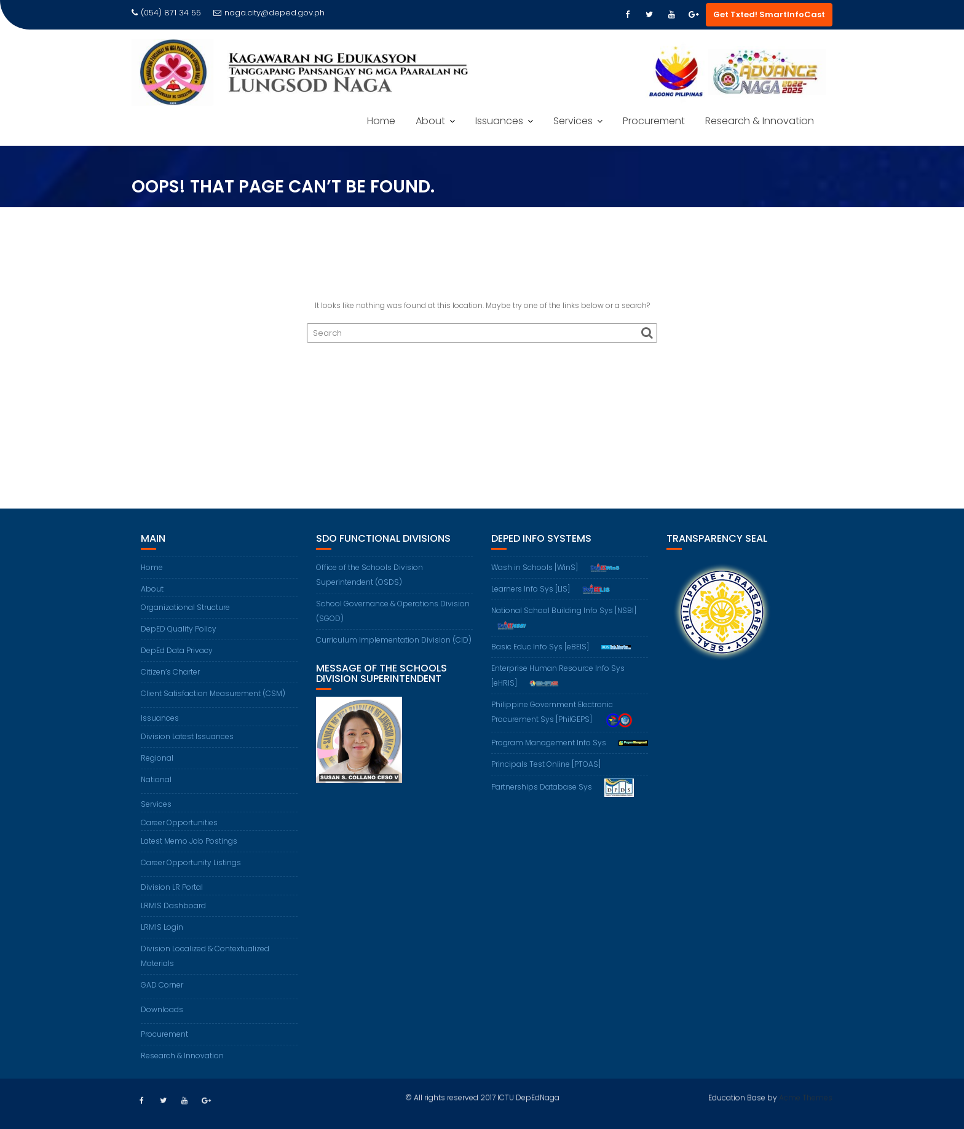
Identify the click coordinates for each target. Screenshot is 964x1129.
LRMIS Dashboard (173, 905)
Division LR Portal (172, 887)
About (430, 121)
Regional (157, 758)
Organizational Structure (185, 607)
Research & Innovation (759, 121)
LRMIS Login (162, 927)
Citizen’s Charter (170, 672)
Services (573, 121)
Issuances (499, 121)
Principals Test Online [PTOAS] (546, 764)
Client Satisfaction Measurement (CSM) (213, 693)
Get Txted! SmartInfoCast (769, 14)
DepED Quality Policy (178, 629)
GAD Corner (162, 985)
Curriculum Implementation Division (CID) (394, 640)
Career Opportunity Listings (191, 862)
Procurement (654, 121)
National (156, 779)
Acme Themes (805, 1096)
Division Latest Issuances (187, 736)
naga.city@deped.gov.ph (269, 12)
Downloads (162, 1009)
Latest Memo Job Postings (189, 841)
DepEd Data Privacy (177, 650)
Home (381, 121)
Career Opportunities (179, 822)
